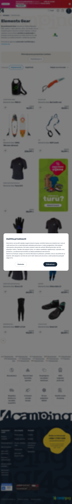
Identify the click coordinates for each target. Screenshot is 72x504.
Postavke (21, 264)
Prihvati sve (50, 264)
